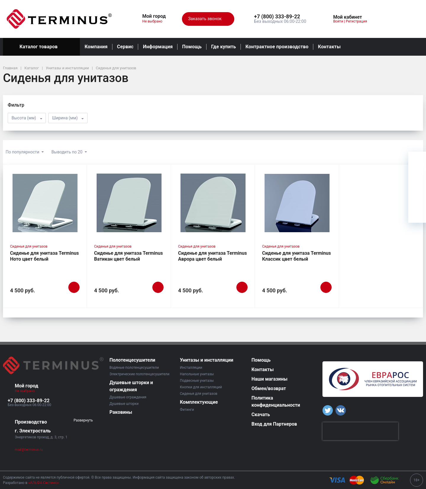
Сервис (125, 46)
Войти (338, 21)
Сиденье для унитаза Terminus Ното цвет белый (44, 256)
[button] (280, 17)
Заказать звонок (208, 19)
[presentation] (360, 431)
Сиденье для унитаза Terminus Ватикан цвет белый (128, 256)
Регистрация (356, 21)
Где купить (223, 46)
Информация (157, 46)
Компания (96, 46)
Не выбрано (154, 21)
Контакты (329, 46)
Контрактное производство (277, 46)
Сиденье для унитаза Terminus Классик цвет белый (296, 256)
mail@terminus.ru (29, 450)
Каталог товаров (41, 46)
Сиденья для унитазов (29, 246)
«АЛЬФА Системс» (43, 483)
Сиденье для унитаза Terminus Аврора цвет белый (212, 256)
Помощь (192, 46)
